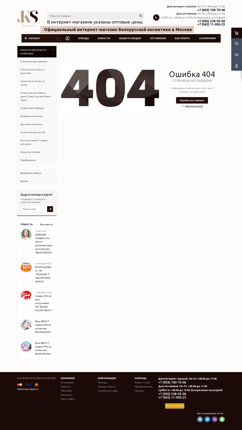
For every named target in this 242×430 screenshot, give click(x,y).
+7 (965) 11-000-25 (211, 24)
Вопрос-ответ (142, 382)
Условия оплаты (107, 386)
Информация (107, 378)
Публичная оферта (27, 389)
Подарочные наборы (32, 108)
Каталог (34, 38)
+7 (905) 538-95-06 (211, 21)
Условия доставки (108, 390)
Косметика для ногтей (32, 132)
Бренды (83, 38)
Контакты (66, 395)
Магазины (66, 390)
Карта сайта (68, 399)
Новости (104, 38)
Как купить (182, 38)
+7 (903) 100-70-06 (211, 9)
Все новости (46, 224)
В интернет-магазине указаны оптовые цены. (95, 21)
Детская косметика (31, 124)
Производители (143, 386)
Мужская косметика (31, 116)
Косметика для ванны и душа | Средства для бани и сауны (35, 96)
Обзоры (139, 390)
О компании (207, 38)
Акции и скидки (130, 38)
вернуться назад (194, 106)
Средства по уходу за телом (32, 83)
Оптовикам (158, 38)
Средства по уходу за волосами (32, 71)
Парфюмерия (27, 160)
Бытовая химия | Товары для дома (34, 142)
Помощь (141, 378)
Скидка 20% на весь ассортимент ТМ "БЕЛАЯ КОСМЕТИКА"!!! (43, 303)
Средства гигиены (30, 152)
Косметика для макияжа (33, 61)
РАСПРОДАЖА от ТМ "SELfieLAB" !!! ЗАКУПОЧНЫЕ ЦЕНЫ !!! (43, 274)
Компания (68, 378)
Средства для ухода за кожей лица (33, 51)
